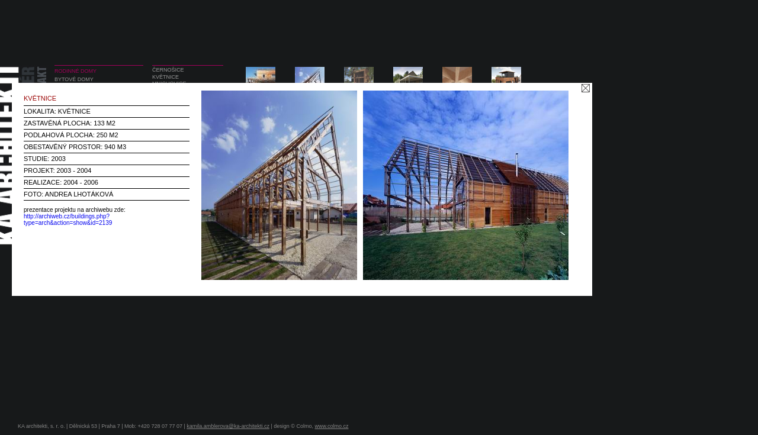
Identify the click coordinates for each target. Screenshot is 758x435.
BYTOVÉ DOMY (74, 79)
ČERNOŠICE (168, 70)
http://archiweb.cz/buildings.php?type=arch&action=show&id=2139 (68, 219)
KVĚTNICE (165, 77)
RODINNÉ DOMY (75, 71)
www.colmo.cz (331, 426)
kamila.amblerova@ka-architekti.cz (228, 426)
